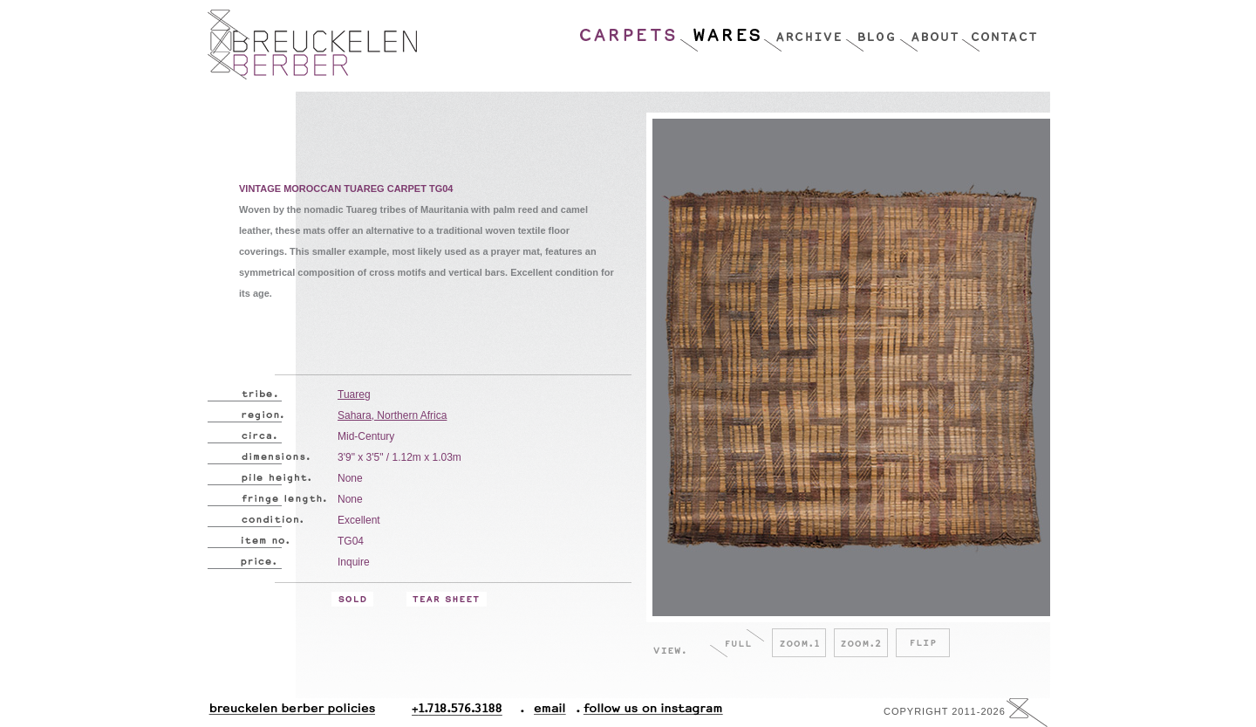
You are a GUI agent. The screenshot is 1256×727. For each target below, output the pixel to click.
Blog (872, 30)
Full (737, 642)
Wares (721, 30)
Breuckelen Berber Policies (291, 712)
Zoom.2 (861, 642)
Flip (923, 642)
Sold (352, 599)
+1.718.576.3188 (468, 712)
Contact (999, 30)
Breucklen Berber (312, 44)
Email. (546, 712)
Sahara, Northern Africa (392, 415)
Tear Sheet (446, 599)
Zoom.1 (799, 642)
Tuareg (354, 394)
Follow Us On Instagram (646, 712)
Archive (804, 30)
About (930, 30)
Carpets (629, 30)
